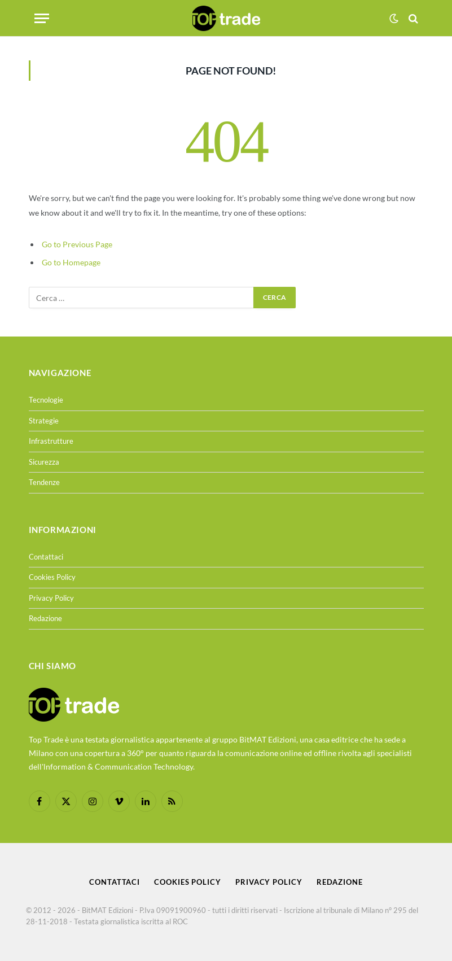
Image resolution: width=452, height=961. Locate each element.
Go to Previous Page (77, 244)
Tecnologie (46, 399)
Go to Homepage (71, 262)
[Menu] (41, 18)
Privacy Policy (51, 597)
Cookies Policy (52, 577)
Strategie (44, 420)
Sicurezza (44, 461)
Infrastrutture (51, 440)
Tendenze (44, 482)
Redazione (45, 618)
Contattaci (46, 556)
